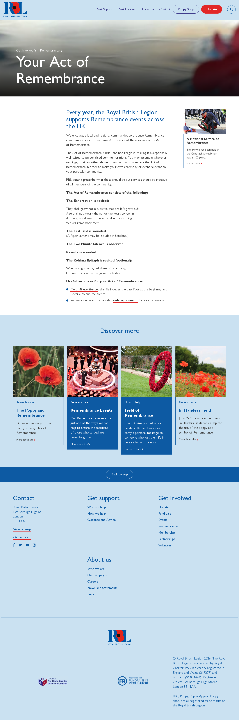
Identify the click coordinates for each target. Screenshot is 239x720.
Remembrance (50, 50)
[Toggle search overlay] (231, 9)
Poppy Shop (186, 9)
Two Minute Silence (84, 289)
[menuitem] (105, 9)
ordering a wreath (125, 300)
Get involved (25, 50)
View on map (22, 529)
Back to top (119, 474)
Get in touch (21, 537)
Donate (211, 9)
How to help (133, 402)
